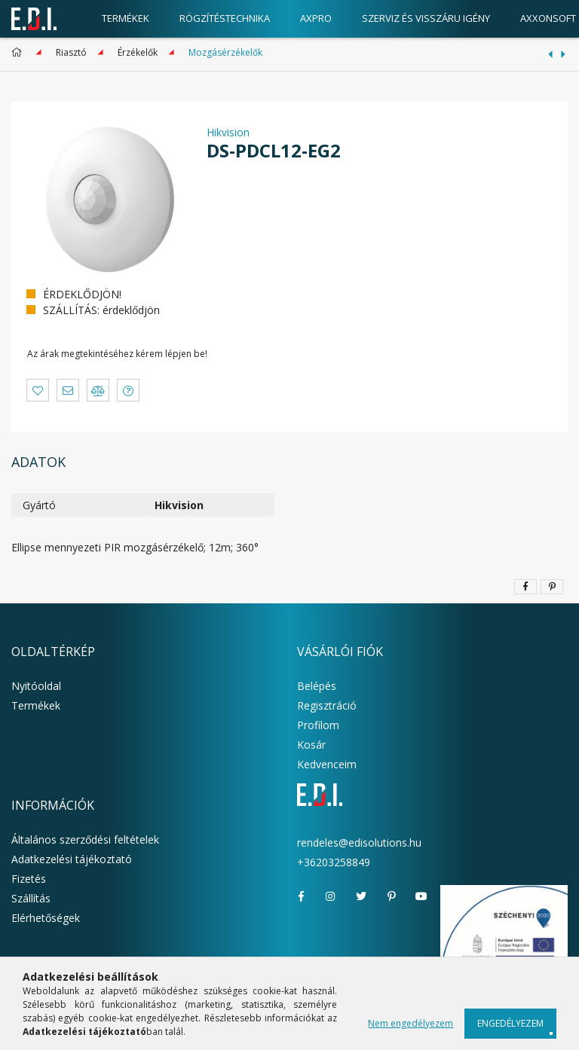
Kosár (311, 744)
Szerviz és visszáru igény (426, 18)
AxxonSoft (548, 18)
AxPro (316, 18)
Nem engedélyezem (410, 1023)
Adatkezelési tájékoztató (71, 859)
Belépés (316, 686)
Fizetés (28, 878)
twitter (361, 896)
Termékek (35, 705)
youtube (421, 896)
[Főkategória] (19, 52)
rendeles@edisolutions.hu (359, 842)
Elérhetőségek (45, 918)
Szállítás (31, 898)
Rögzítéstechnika (224, 18)
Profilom (318, 725)
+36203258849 (333, 862)
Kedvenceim (327, 764)
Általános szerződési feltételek (85, 839)
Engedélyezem (510, 1023)
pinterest (391, 896)
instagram (331, 896)
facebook (301, 896)
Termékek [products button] (125, 18)
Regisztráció (327, 705)
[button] (37, 390)
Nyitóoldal (36, 686)
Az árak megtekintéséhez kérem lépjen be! (117, 353)
